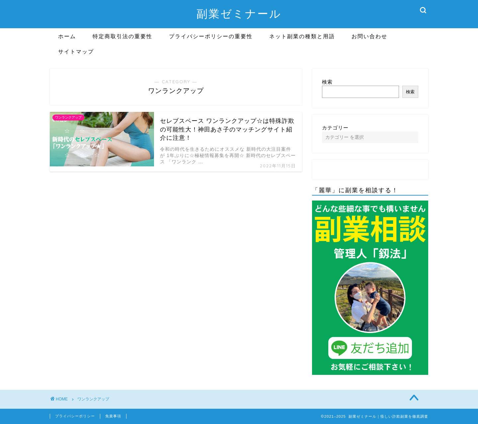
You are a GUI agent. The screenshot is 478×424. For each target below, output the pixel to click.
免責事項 (113, 416)
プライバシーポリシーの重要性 (211, 36)
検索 (327, 82)
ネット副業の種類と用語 (302, 36)
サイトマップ (76, 51)
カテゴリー (335, 127)
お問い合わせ (369, 36)
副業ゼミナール (239, 13)
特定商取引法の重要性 (122, 36)
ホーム (67, 36)
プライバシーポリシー (75, 416)
